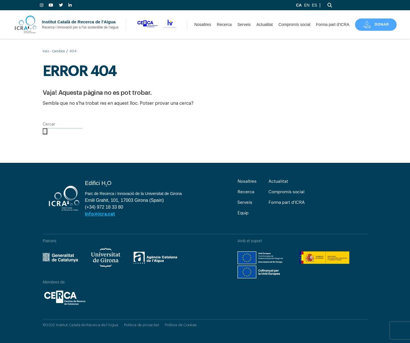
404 (73, 51)
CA (299, 5)
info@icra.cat (100, 214)
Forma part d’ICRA (332, 24)
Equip (243, 213)
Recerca (224, 24)
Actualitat (264, 24)
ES (314, 5)
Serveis (244, 24)
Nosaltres (202, 24)
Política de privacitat (141, 325)
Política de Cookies (180, 325)
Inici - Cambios (54, 51)
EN (306, 5)
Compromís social (294, 24)
